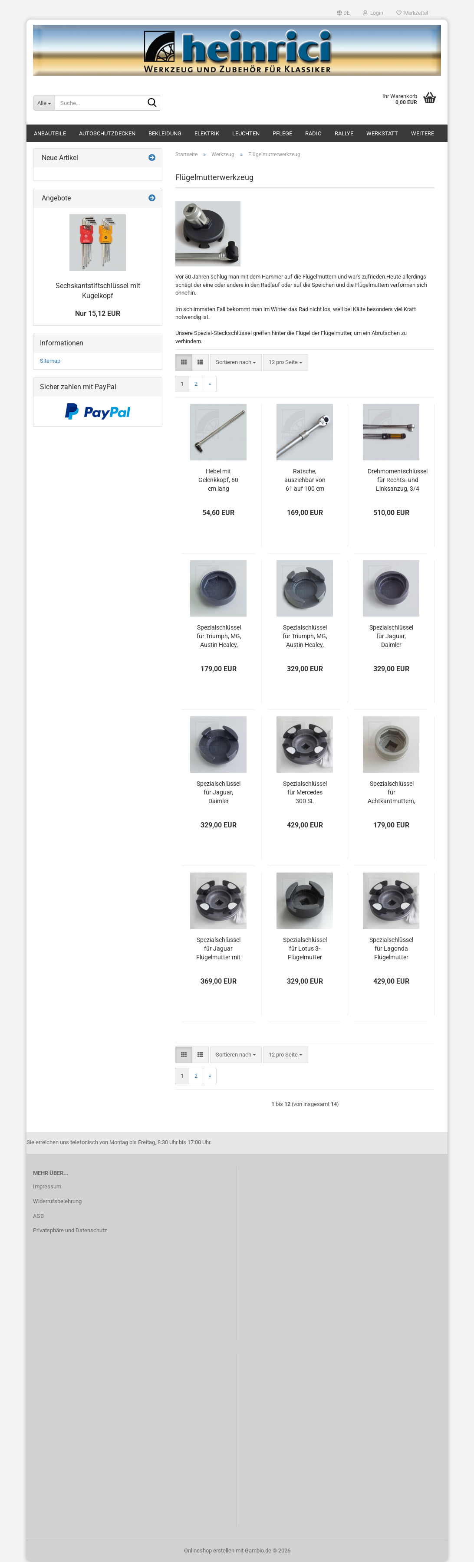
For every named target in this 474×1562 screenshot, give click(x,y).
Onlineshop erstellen (209, 1550)
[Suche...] (44, 103)
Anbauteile (50, 133)
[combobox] (236, 362)
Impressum (47, 1186)
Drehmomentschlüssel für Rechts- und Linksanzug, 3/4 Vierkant (398, 480)
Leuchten (246, 133)
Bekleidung (164, 133)
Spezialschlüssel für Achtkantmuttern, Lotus (391, 792)
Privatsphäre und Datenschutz (70, 1230)
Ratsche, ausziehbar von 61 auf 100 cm (305, 480)
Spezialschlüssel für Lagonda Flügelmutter (391, 948)
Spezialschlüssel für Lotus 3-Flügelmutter (305, 948)
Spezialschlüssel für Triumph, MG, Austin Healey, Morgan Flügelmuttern (305, 636)
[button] (343, 13)
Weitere (422, 133)
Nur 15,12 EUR (97, 313)
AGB (38, 1216)
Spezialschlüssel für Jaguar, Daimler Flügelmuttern (218, 792)
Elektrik (206, 133)
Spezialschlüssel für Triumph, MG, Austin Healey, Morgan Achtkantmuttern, (219, 636)
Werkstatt (382, 133)
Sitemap (50, 361)
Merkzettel (412, 13)
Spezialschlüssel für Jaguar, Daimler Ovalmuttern (391, 636)
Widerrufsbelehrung (57, 1201)
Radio (313, 133)
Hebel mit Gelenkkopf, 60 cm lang (218, 480)
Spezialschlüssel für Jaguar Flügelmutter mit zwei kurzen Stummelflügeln (218, 948)
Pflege (282, 133)
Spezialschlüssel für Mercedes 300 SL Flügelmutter (305, 792)
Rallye (344, 133)
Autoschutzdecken (107, 133)
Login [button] (373, 13)
